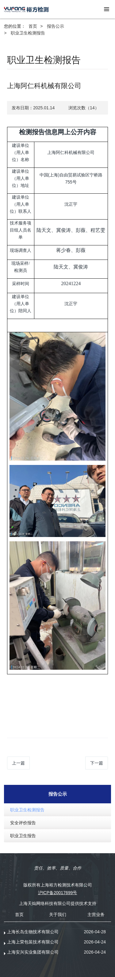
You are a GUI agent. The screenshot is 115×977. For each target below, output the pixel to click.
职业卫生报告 (23, 835)
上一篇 (18, 763)
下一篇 (96, 763)
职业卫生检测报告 (28, 32)
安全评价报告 (23, 822)
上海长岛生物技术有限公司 (33, 931)
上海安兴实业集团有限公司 (33, 952)
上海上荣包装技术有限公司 (33, 941)
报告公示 (55, 26)
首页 (33, 26)
